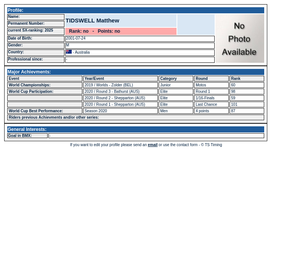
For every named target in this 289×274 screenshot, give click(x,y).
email (153, 145)
